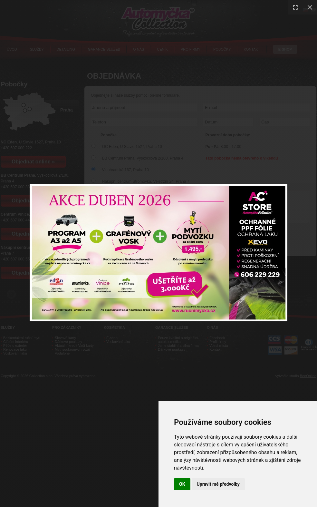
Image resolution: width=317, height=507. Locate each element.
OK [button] (182, 484)
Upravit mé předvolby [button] (218, 484)
